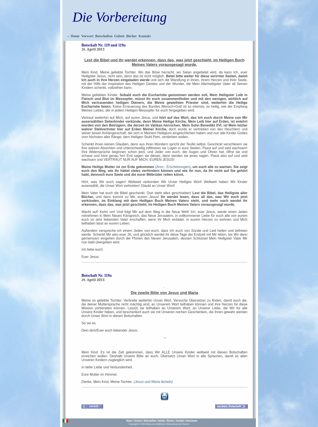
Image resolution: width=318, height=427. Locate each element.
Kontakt (145, 36)
